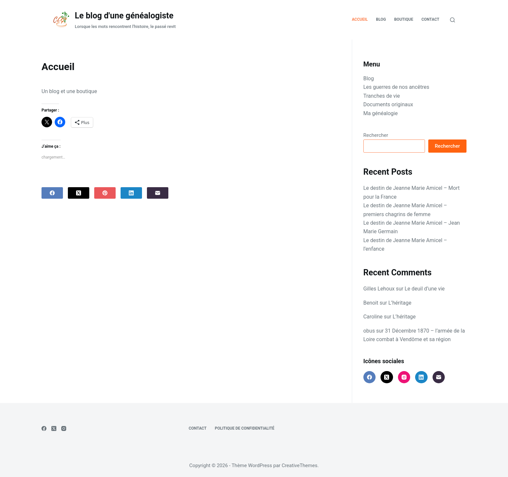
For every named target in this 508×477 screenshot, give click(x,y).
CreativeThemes (300, 465)
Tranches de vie (381, 96)
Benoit (371, 303)
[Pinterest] (105, 193)
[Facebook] (52, 193)
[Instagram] (404, 377)
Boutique (403, 19)
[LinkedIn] (131, 193)
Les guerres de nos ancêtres (396, 87)
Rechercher (375, 135)
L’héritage (399, 303)
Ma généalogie (380, 113)
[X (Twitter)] (78, 193)
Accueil (360, 19)
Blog (381, 19)
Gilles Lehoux (379, 289)
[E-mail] (157, 193)
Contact (430, 19)
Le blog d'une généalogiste (124, 15)
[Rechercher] (452, 19)
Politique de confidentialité (244, 428)
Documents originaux (388, 104)
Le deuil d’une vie (425, 289)
